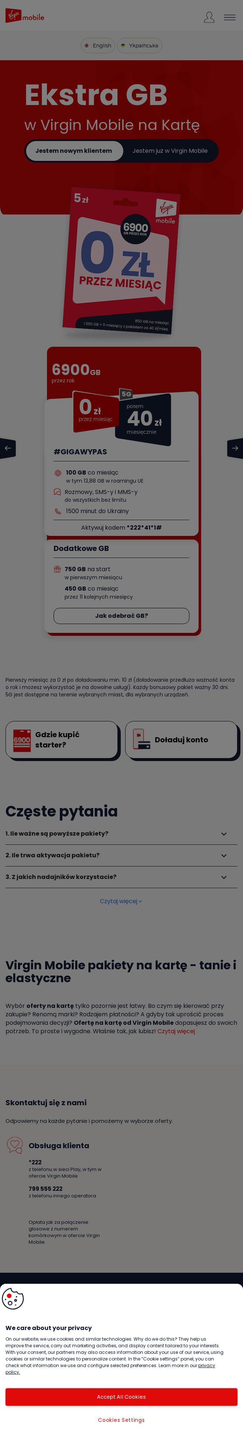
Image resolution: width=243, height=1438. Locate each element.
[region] (121, 1361)
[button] (13, 1299)
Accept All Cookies (121, 1396)
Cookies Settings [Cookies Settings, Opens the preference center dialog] (121, 1420)
